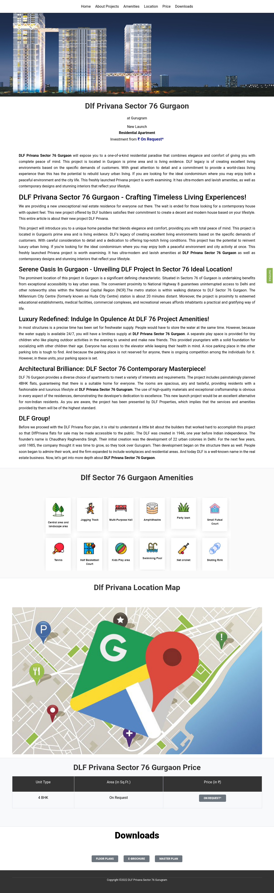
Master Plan (168, 858)
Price (166, 6)
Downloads (184, 6)
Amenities (131, 6)
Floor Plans (105, 858)
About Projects (107, 6)
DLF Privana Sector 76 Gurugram (147, 880)
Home (86, 6)
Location (151, 6)
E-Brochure (136, 858)
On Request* (212, 798)
